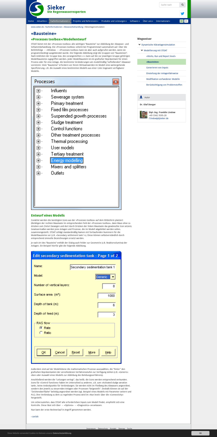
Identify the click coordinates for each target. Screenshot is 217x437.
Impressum (91, 429)
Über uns (148, 21)
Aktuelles (42, 21)
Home (31, 21)
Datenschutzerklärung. (62, 433)
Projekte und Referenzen (85, 21)
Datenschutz (103, 429)
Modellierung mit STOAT (155, 50)
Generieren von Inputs (157, 67)
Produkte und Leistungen (114, 21)
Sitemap (121, 429)
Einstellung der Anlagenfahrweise (162, 73)
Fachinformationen (60, 21)
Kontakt (113, 429)
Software (135, 21)
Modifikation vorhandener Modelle (163, 79)
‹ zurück (34, 416)
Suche (129, 429)
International (163, 21)
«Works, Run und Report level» (161, 56)
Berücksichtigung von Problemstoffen (164, 85)
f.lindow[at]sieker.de (158, 118)
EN (186, 21)
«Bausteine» (152, 62)
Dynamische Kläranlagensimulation (158, 45)
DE (182, 21)
